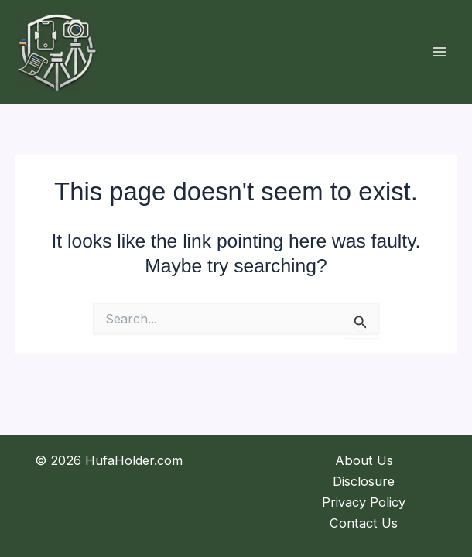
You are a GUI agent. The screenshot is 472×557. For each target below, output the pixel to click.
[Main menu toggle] (439, 52)
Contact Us (364, 523)
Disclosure (364, 481)
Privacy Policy (363, 502)
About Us (364, 460)
